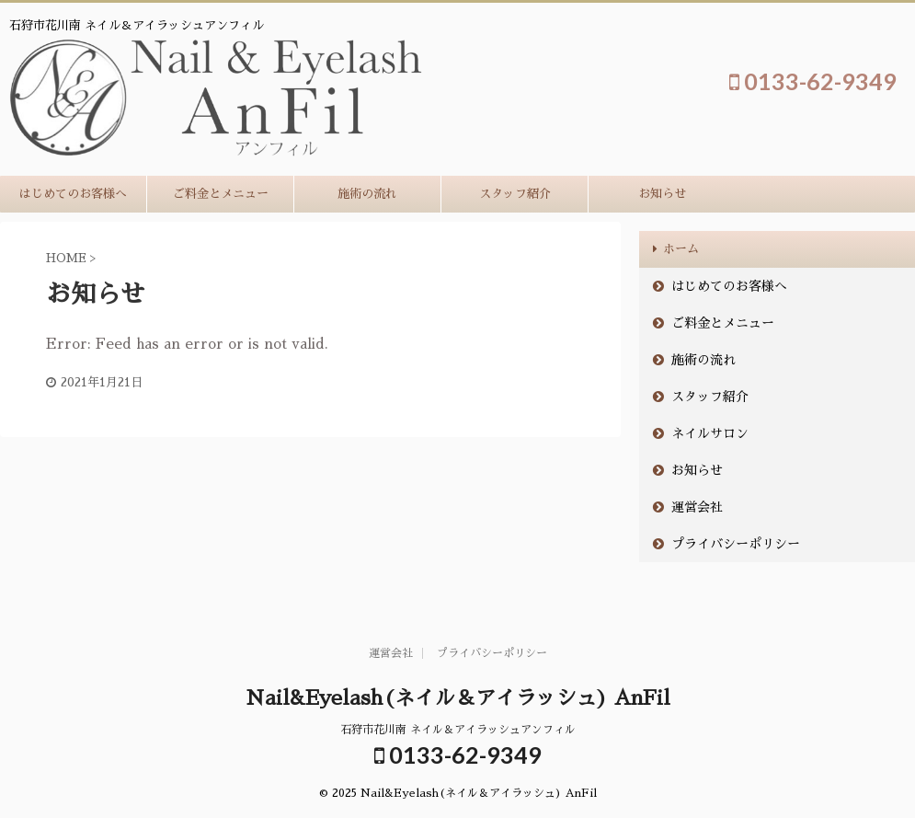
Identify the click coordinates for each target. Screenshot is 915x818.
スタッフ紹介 (515, 194)
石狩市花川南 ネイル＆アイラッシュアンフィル (458, 729)
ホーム (681, 249)
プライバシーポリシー (735, 543)
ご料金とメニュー (221, 194)
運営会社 (697, 507)
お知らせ (662, 194)
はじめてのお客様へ (73, 194)
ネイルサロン (710, 433)
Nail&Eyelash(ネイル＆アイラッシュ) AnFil (458, 698)
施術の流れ (367, 194)
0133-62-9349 (813, 81)
